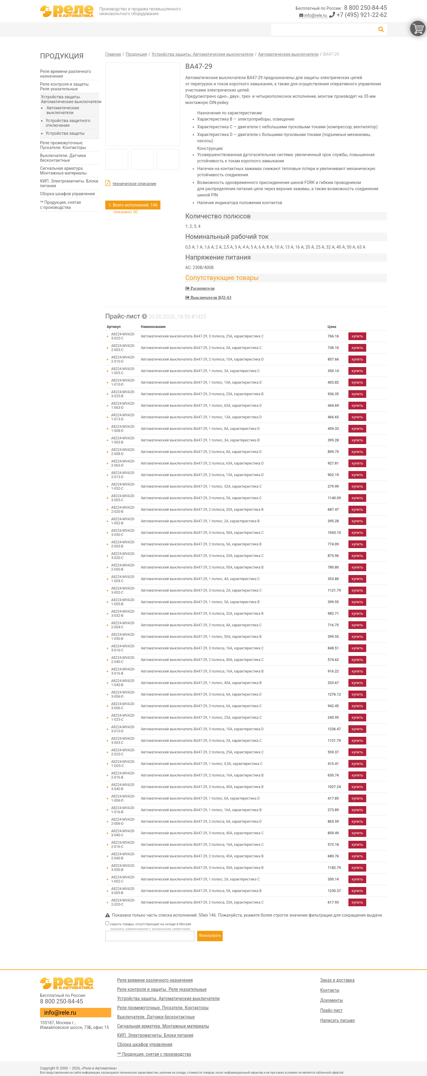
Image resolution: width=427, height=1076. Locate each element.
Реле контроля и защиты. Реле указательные (65, 86)
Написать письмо (337, 1020)
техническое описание (134, 183)
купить (357, 336)
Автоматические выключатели (63, 110)
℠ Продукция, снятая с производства (60, 205)
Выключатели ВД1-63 (210, 297)
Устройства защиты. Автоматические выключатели (71, 99)
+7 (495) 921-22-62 (358, 14)
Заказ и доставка (337, 980)
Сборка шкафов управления (67, 193)
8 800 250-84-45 (365, 7)
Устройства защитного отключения (68, 123)
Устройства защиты (65, 133)
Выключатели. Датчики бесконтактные (63, 158)
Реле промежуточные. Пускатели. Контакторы (63, 145)
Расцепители (202, 288)
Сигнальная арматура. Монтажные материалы (63, 170)
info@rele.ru (313, 15)
